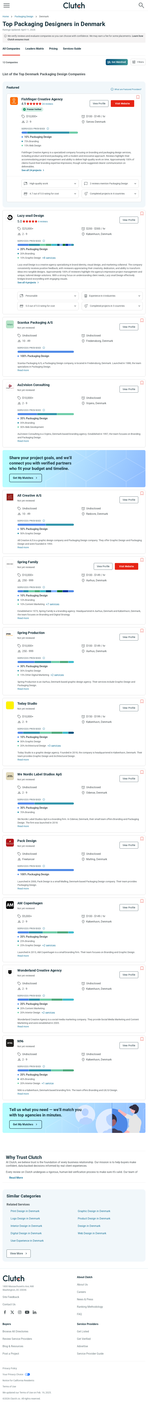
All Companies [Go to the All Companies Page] (11, 48)
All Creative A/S (29, 495)
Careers (81, 1292)
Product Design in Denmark (94, 1218)
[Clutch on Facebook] (5, 1312)
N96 (20, 1041)
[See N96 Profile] (10, 1043)
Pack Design (26, 841)
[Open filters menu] (138, 62)
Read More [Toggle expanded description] (16, 1177)
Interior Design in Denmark (26, 1226)
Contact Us (9, 1304)
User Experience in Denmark (27, 1240)
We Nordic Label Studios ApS (39, 774)
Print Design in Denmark (25, 1211)
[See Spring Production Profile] (10, 635)
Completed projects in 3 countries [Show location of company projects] (107, 306)
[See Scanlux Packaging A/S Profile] (10, 324)
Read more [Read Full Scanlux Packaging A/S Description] (23, 370)
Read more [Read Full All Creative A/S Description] (23, 547)
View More (16, 1253)
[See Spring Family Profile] (10, 564)
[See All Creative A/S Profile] (10, 497)
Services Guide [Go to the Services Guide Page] (72, 48)
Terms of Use (9, 1386)
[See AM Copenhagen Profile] (10, 905)
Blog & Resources (13, 1346)
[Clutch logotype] (13, 1278)
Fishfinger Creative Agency (42, 99)
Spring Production (31, 633)
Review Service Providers (17, 1338)
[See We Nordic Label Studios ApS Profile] (10, 776)
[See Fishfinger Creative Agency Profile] (14, 101)
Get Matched (119, 62)
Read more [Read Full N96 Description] (23, 1093)
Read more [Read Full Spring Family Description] (23, 618)
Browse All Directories (15, 1331)
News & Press (85, 1299)
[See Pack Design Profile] (10, 843)
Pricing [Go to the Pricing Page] (53, 48)
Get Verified (84, 1338)
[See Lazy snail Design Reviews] (29, 221)
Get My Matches (23, 477)
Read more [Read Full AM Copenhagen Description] (23, 955)
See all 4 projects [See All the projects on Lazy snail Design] (27, 282)
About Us (82, 1284)
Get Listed (83, 1331)
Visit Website (122, 103)
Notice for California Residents (18, 1380)
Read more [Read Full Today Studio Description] (23, 759)
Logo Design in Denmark (25, 1218)
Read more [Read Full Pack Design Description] (23, 888)
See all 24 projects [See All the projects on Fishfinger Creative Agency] (31, 170)
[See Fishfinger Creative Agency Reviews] (33, 104)
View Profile (99, 103)
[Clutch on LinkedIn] (34, 1312)
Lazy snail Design (30, 216)
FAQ (79, 1314)
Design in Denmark (89, 1226)
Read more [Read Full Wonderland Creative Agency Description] (23, 1026)
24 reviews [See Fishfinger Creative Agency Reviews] (47, 104)
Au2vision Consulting (33, 385)
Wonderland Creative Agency (39, 970)
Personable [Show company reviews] (31, 295)
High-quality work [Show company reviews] (39, 183)
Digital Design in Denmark (26, 1233)
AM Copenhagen (30, 903)
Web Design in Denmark (92, 1233)
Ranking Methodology (90, 1306)
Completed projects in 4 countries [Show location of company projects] (107, 193)
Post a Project (11, 1353)
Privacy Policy (10, 1368)
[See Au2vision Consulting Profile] (10, 387)
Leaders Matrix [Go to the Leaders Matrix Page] (34, 48)
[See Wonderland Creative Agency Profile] (10, 972)
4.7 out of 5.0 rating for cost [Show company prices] (44, 193)
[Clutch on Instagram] (19, 1312)
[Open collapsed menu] (7, 5)
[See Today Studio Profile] (10, 705)
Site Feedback (11, 1297)
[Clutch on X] (12, 1312)
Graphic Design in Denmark (94, 1211)
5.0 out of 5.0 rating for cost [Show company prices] (40, 306)
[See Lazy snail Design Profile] (10, 217)
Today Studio (27, 703)
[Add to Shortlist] (137, 97)
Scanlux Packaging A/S (35, 322)
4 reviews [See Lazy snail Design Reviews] (43, 221)
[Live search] (141, 5)
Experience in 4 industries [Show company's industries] (102, 295)
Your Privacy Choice (13, 1374)
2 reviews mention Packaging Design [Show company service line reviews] (109, 183)
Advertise (82, 1346)
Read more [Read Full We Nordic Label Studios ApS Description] (23, 826)
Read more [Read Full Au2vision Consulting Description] (23, 441)
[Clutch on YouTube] (27, 1312)
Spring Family (27, 562)
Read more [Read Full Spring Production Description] (23, 689)
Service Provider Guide (90, 1353)
